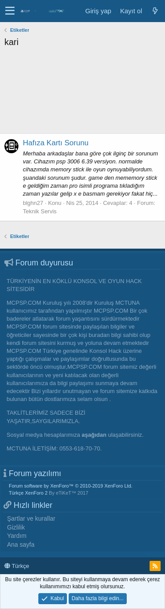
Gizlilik (16, 527)
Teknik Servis (40, 211)
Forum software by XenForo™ (70, 485)
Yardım (16, 535)
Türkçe (16, 566)
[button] (10, 11)
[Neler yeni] (155, 11)
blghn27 (33, 203)
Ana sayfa (20, 544)
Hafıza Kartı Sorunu (55, 143)
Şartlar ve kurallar (31, 518)
